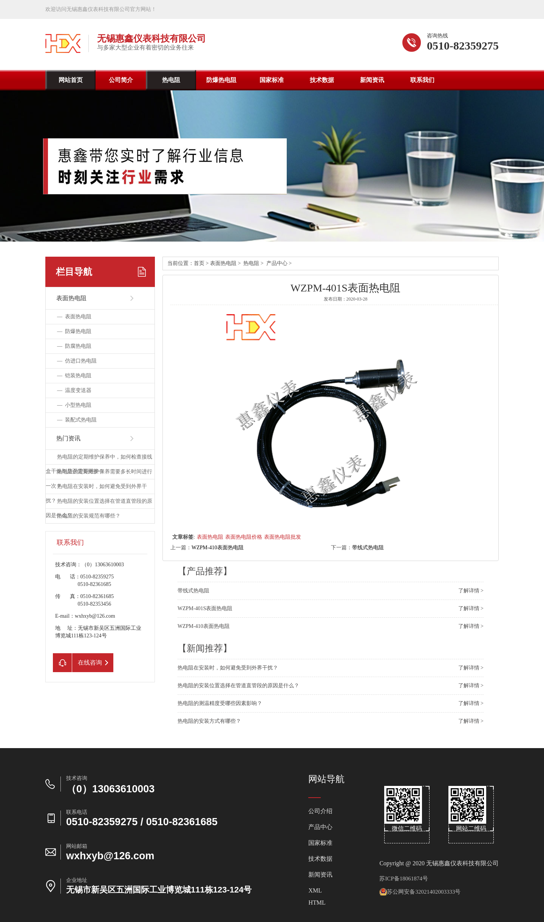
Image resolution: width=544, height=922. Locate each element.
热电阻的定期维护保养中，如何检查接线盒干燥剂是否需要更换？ (99, 464)
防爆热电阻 (221, 80)
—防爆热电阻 (74, 331)
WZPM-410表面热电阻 (218, 547)
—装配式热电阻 (77, 420)
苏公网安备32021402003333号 (420, 892)
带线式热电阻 (368, 547)
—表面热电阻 (74, 316)
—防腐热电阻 (74, 346)
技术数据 (322, 80)
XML (315, 891)
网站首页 (71, 80)
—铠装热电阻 (74, 375)
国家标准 (272, 80)
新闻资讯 (372, 80)
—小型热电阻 (74, 405)
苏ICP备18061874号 (403, 879)
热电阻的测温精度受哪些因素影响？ (220, 703)
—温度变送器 (74, 390)
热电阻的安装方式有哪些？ (209, 721)
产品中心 (276, 263)
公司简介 (121, 80)
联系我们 (422, 80)
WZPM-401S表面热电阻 (205, 608)
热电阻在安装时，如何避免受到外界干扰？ (228, 668)
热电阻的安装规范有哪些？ (89, 516)
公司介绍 (320, 811)
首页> (202, 263)
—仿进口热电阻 (77, 361)
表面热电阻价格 (243, 537)
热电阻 (171, 80)
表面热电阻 (223, 263)
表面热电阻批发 (282, 537)
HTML (316, 903)
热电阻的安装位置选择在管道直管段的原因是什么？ (238, 685)
